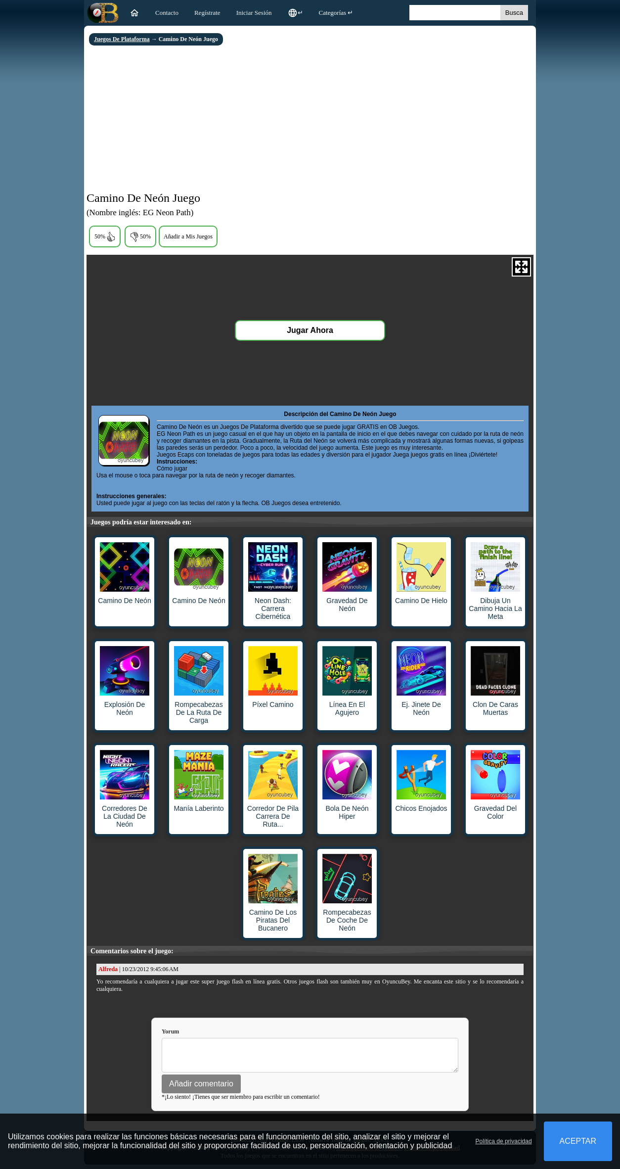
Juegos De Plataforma (122, 39)
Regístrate (207, 12)
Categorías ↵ (336, 12)
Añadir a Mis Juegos (188, 236)
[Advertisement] (310, 119)
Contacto (166, 12)
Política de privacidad (504, 1141)
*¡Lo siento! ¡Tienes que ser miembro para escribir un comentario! (241, 1101)
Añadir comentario (201, 1088)
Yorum (170, 1031)
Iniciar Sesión (254, 12)
